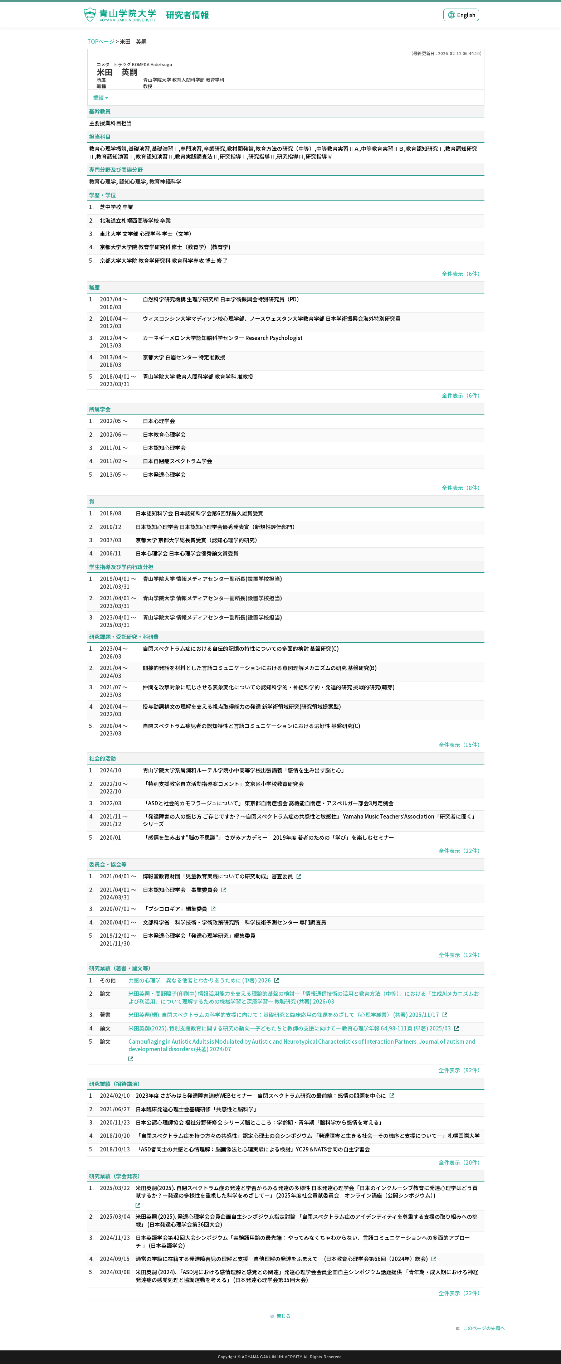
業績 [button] (98, 97)
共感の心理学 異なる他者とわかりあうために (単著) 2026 (199, 980)
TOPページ (100, 41)
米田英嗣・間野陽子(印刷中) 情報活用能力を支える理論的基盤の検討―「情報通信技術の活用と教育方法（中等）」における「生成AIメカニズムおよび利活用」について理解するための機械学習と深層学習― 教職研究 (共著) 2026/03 (303, 997)
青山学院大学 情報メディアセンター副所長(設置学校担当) (212, 578)
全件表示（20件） (461, 1162)
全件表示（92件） (461, 1070)
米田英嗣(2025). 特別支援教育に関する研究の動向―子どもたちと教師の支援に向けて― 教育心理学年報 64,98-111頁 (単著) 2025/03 (289, 1028)
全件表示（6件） (462, 273)
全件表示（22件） (461, 850)
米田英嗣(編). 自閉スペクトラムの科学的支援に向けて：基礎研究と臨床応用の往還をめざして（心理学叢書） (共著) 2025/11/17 (283, 1014)
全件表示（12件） (461, 954)
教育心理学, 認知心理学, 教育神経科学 (135, 181)
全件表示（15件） (461, 744)
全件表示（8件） (462, 487)
